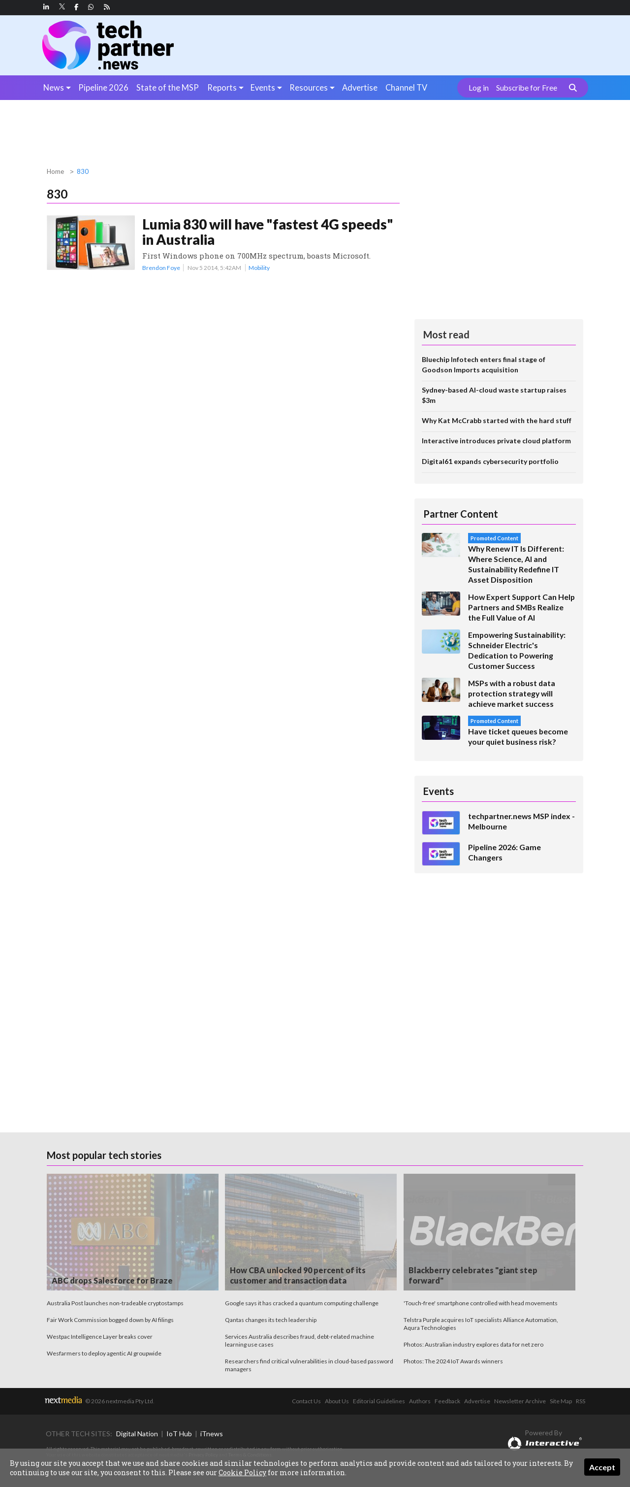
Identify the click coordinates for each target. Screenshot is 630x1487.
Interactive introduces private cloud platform (496, 440)
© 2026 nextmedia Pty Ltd (119, 1401)
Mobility (259, 267)
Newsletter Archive (520, 1401)
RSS (580, 1401)
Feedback (447, 1401)
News (53, 87)
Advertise (360, 87)
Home (55, 171)
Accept (602, 1467)
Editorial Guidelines (379, 1401)
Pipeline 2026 (103, 87)
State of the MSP (167, 87)
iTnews (211, 1433)
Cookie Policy (242, 1472)
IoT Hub (179, 1433)
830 (83, 171)
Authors (420, 1401)
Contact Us (306, 1401)
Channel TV (406, 87)
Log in (479, 87)
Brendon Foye (161, 267)
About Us (337, 1401)
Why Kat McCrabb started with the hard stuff (496, 420)
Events (263, 87)
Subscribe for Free (526, 87)
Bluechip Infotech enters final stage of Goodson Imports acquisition (483, 364)
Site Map (561, 1401)
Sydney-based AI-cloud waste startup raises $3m (494, 395)
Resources (308, 87)
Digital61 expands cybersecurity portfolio (490, 461)
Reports (222, 87)
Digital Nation (137, 1433)
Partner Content (460, 514)
